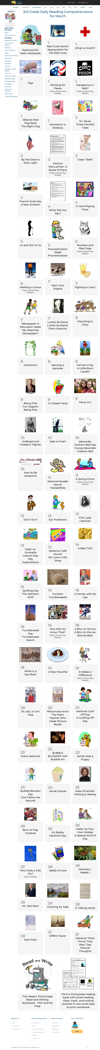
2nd (52, 7)
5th (70, 7)
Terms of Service (16, 1029)
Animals (8, 87)
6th (76, 7)
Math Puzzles (55, 1029)
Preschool (25, 7)
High (90, 7)
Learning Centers (8, 90)
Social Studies (10, 76)
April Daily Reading (9, 29)
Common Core (10, 35)
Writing (8, 61)
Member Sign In (71, 2)
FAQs (13, 1023)
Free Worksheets (11, 96)
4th (64, 7)
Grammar (8, 58)
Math (7, 33)
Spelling (8, 48)
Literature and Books (10, 70)
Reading (15, 7)
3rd (58, 7)
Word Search (55, 1026)
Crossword (54, 1023)
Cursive (7, 66)
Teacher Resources (39, 1018)
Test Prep (8, 94)
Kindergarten (37, 7)
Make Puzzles (56, 1018)
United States (10, 81)
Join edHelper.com (83, 2)
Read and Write (11, 41)
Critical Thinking (11, 56)
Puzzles (8, 64)
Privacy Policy (15, 1026)
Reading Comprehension (38, 1032)
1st (46, 7)
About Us (15, 1018)
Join (77, 1031)
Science (8, 73)
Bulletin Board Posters (37, 1029)
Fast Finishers (10, 50)
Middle (83, 7)
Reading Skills (10, 79)
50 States (8, 84)
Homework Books (9, 44)
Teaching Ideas (35, 1023)
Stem (7, 53)
